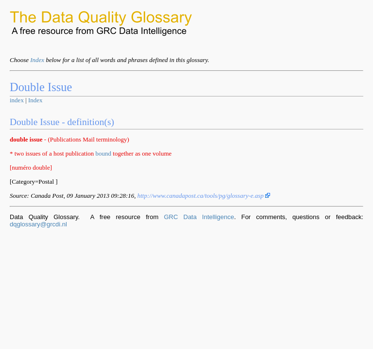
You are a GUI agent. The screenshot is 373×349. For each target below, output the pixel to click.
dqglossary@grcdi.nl (38, 224)
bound (104, 153)
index (17, 100)
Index (37, 59)
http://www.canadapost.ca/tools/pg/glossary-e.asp (203, 195)
